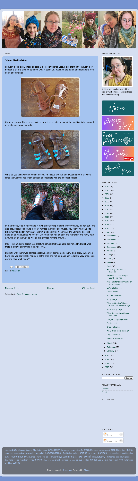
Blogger (87, 470)
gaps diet (9, 453)
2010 (107, 367)
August (110, 251)
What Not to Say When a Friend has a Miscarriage (118, 304)
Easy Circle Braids (115, 338)
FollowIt (105, 389)
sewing (39, 459)
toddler (86, 460)
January (111, 351)
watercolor (128, 460)
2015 (107, 228)
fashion (115, 450)
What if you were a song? (118, 331)
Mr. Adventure (30, 457)
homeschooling (53, 453)
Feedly (105, 392)
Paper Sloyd (56, 457)
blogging (21, 450)
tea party (72, 460)
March (110, 343)
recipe (16, 460)
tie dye (79, 460)
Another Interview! (114, 296)
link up (90, 453)
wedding (8, 463)
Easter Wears (113, 292)
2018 (107, 217)
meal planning (113, 453)
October (111, 243)
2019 (107, 213)
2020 (107, 209)
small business (61, 460)
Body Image (112, 299)
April (109, 266)
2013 (107, 356)
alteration (8, 450)
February (111, 347)
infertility (65, 453)
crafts (80, 450)
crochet (88, 450)
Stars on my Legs (114, 309)
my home (41, 457)
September (112, 247)
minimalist (123, 453)
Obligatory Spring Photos (117, 319)
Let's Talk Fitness (114, 288)
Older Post (88, 288)
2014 (107, 232)
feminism (123, 450)
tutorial (93, 459)
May (109, 262)
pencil (75, 457)
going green (35, 453)
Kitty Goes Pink (113, 335)
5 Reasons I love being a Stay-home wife (117, 277)
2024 (107, 194)
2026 (107, 186)
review (31, 460)
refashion (16, 271)
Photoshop (110, 457)
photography (98, 456)
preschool (129, 457)
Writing (16, 462)
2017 (107, 221)
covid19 (74, 450)
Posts (107, 435)
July (109, 255)
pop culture (120, 457)
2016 (107, 225)
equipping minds (105, 450)
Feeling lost (112, 323)
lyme (95, 453)
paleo (48, 457)
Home (50, 288)
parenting (68, 456)
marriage (102, 453)
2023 (107, 198)
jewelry (72, 453)
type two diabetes (105, 460)
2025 (107, 190)
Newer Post (12, 288)
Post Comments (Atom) (27, 294)
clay (62, 450)
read (11, 460)
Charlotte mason (40, 450)
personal (85, 456)
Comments (110, 441)
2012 (107, 359)
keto (77, 453)
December (112, 235)
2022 (107, 202)
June (109, 258)
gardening (17, 453)
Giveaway (25, 453)
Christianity (54, 450)
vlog (121, 459)
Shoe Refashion (114, 327)
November (112, 239)
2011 (107, 363)
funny (130, 450)
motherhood (17, 456)
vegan (115, 460)
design (95, 450)
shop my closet (48, 460)
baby (14, 450)
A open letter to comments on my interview (119, 283)
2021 (107, 205)
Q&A (6, 460)
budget (29, 450)
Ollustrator (67, 470)
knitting (83, 453)
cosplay (67, 450)
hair (43, 453)
